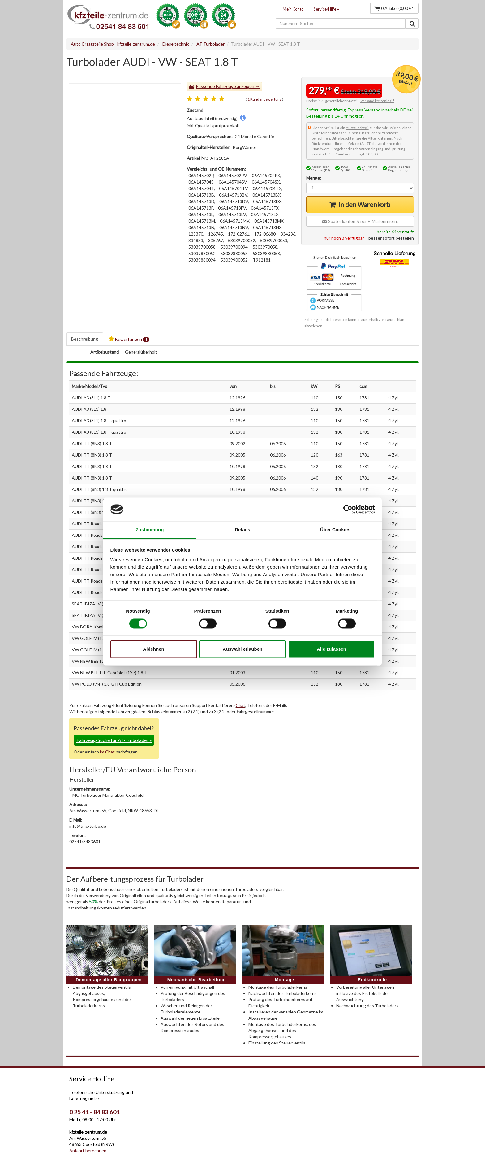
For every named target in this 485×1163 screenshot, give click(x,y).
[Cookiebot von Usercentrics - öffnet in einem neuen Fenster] (348, 509)
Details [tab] (242, 529)
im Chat (107, 751)
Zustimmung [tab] (150, 529)
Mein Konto (293, 9)
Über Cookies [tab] (335, 529)
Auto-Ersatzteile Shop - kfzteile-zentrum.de (113, 43)
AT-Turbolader (210, 43)
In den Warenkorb (364, 204)
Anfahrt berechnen (87, 1150)
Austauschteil (357, 127)
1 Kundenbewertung (264, 99)
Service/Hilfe (326, 9)
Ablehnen (153, 649)
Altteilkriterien (380, 138)
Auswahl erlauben (242, 649)
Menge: (313, 177)
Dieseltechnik (175, 43)
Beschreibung (84, 338)
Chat (240, 705)
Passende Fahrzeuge (216, 86)
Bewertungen (129, 339)
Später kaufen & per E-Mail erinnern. (363, 221)
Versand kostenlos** (377, 100)
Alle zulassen (331, 649)
